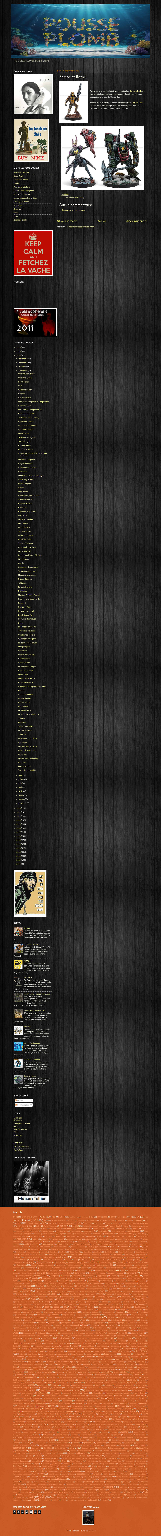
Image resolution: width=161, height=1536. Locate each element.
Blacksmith (105, 1254)
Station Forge (110, 1445)
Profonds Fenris (24, 445)
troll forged (110, 1469)
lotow (130, 1362)
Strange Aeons (115, 1448)
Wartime (103, 1490)
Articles (19, 1100)
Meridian (20, 1375)
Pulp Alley (87, 1411)
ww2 (42, 1497)
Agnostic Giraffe (115, 1226)
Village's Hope (112, 1479)
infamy (15, 1348)
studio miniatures (59, 1451)
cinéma (134, 1268)
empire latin (27, 1304)
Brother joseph (74, 1263)
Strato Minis (143, 1448)
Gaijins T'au (23, 515)
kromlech (89, 1357)
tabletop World (126, 1453)
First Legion (132, 1312)
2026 (18, 347)
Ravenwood (144, 1416)
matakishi (123, 1370)
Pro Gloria (140, 1409)
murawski (35, 1388)
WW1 (16, 213)
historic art (142, 1341)
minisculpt (16, 1382)
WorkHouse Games (75, 1495)
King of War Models (46, 1354)
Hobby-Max (48, 1343)
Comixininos (80, 1273)
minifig (142, 1380)
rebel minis (61, 1419)
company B (132, 1273)
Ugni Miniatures (54, 1474)
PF (53, 1406)
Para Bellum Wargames (35, 1403)
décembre (23, 359)
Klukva (97, 1354)
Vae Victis (50, 1476)
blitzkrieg (16, 1257)
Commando (100, 1273)
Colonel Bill (41, 1273)
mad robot (108, 1364)
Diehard (19, 1294)
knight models (110, 1354)
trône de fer (39, 1471)
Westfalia (36, 1492)
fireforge (95, 1312)
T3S (54, 1453)
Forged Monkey (109, 1315)
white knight (92, 1492)
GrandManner (50, 1330)
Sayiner (46, 1432)
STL (72, 1448)
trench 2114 (74, 1469)
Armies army (35, 1236)
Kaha (51, 1351)
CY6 (120, 1283)
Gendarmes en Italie (26, 635)
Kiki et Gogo (141, 1351)
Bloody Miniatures (132, 1257)
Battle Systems (44, 1247)
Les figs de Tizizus (21, 1146)
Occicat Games (121, 1396)
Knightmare (125, 1354)
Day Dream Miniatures (94, 1288)
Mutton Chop (80, 1388)
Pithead (122, 1406)
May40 (30, 1372)
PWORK (40, 1414)
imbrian (56, 1346)
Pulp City (96, 1411)
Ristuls (70, 1424)
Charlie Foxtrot (97, 1268)
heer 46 (109, 1338)
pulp (69, 1411)
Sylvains (21, 718)
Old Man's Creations (49, 1398)
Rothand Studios (46, 1427)
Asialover (21, 1239)
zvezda (104, 1500)
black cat (62, 1252)
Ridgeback (61, 1424)
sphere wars (101, 1443)
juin (20, 783)
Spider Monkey (115, 1443)
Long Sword (95, 1362)
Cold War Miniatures (27, 1273)
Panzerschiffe (141, 1401)
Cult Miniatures (43, 1283)
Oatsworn (91, 1396)
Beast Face (35, 1249)
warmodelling (26, 1490)
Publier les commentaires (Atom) (81, 227)
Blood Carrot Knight (80, 1257)
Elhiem (81, 1302)
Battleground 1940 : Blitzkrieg (30, 555)
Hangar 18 (120, 1335)
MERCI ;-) (28, 961)
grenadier (52, 1333)
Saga (53, 1429)
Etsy (71, 1307)
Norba (85, 1393)
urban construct (139, 1474)
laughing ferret (95, 1359)
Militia (21, 1377)
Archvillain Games (125, 1234)
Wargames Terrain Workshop (39, 1487)
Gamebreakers (18, 1323)
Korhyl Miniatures (64, 1357)
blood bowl (60, 1257)
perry (32, 1406)
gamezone (53, 1323)
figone (37, 1312)
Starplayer (96, 1445)
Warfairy (126, 1482)
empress (70, 1304)
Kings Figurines (77, 1354)
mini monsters (78, 1377)
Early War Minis (62, 1299)
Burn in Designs (107, 1263)
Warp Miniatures (55, 1490)
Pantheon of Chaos (116, 1401)
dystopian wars (19, 1299)
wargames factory (113, 1484)
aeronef (75, 1226)
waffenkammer (39, 1482)
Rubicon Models (90, 1427)
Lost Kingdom (118, 1362)
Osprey (55, 1401)
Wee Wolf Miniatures (117, 1490)
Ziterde (71, 1500)
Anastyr (27, 1231)
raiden (26, 1416)
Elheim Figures (69, 1302)
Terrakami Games (19, 1458)
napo (30, 1390)
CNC (123, 1270)
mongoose (42, 1385)
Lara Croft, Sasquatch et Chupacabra (33, 402)
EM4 (125, 1302)
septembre (23, 371)
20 (138, 1216)
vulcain (24, 1482)
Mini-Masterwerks (115, 1377)
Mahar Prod (52, 1367)
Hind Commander (25, 671)
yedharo (117, 1497)
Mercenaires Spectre (26, 460)
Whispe (55, 1492)
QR (70, 1414)
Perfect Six (22, 1406)
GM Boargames (20, 1328)
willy (146, 1492)
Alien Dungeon (83, 1228)
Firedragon (85, 1312)
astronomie (89, 1239)
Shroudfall (68, 1437)
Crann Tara (59, 1278)
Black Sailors (25, 1254)
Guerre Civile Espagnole (24, 191)
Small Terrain (93, 1440)
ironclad (88, 1348)
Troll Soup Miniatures (139, 1469)
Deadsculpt (135, 1288)
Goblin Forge (32, 1328)
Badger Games (63, 1244)
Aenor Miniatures (50, 1226)
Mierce (136, 1375)
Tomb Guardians (76, 1466)
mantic (30, 1369)
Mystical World (121, 1388)
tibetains (28, 1464)
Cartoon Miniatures (124, 1265)
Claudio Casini (31, 1270)
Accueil (102, 221)
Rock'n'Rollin (111, 1424)
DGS (102, 1291)
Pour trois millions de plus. (35, 1010)
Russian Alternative (116, 1427)
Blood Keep (95, 1257)
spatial (26, 1442)
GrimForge (99, 1333)
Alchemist (68, 1228)
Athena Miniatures (132, 1239)
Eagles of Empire (46, 1299)
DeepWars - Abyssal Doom (29, 495)
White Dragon (78, 1492)
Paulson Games (94, 1403)
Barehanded (17, 1247)
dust (115, 1297)
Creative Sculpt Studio (100, 1278)
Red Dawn (22, 507)
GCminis (132, 1323)
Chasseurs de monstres (28, 567)
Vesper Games (29, 1479)
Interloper (36, 1348)
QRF (76, 1414)
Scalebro (95, 1432)
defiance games (43, 1291)
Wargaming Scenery (73, 1487)
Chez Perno (18, 1143)
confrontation (40, 1276)
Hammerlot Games (107, 1336)
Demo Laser (74, 1291)
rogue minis (140, 1424)
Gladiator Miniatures (127, 1325)
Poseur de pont (24, 483)
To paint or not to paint (27, 571)
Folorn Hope (42, 1315)
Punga (117, 1411)
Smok (114, 1440)
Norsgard (127, 1393)
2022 (18, 812)
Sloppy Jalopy (63, 1440)
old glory (36, 1398)
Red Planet (30, 1422)
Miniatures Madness (98, 1380)
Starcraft (27, 1027)
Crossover (92, 1281)
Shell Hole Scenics (33, 1437)
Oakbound (62, 1396)
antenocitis (88, 1231)
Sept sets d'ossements (27, 426)
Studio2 (73, 1450)
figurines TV (48, 1312)
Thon (64, 1461)
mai (20, 787)
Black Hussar (110, 1252)
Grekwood (41, 1333)
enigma (103, 1304)
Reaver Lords (50, 1419)
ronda (35, 1427)
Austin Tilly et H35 (25, 480)
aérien (63, 1226)
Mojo (131, 1382)
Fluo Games (21, 1315)
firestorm (120, 1312)
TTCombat (75, 1471)
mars (21, 795)
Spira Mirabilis (129, 1443)
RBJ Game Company (23, 1419)
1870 (99, 1217)
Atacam (119, 1239)
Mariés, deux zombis (26, 679)
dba (106, 1289)
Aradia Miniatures (48, 1234)
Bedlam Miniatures (57, 1249)
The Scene (112, 1458)
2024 (18, 355)
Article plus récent (67, 221)
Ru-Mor (79, 1427)
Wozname (130, 1495)
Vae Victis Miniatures (64, 1477)
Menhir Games (136, 1372)
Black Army (20, 1252)
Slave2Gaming (21, 1440)
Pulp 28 (78, 1411)
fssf (83, 1320)
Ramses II (22, 472)
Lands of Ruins (32, 1359)
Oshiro (47, 1401)
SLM (53, 1440)
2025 (18, 351)
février (21, 799)
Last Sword (82, 1359)
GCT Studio (142, 1323)
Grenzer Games (65, 1333)
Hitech (15, 1343)
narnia (43, 1390)
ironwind (98, 1348)
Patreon (79, 1403)
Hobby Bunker (36, 1343)
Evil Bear (115, 1307)
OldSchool (93, 1398)
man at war (80, 1367)
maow (51, 1370)
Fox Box (111, 1317)
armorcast (48, 1236)
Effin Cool (45, 1302)
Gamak (143, 1320)
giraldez (112, 1325)
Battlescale (124, 1247)
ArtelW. (100, 1236)
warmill (15, 1490)
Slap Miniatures (142, 1437)
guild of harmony (42, 1336)
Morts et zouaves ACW (27, 746)
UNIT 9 (106, 1474)
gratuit (70, 1330)
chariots (85, 1268)
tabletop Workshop (111, 1453)
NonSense (76, 1393)
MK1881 (88, 1382)
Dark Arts (39, 1286)
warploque (80, 1490)
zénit (54, 1500)
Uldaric (64, 1474)
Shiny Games (57, 1437)
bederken (44, 1249)
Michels (62, 1375)
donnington (91, 1294)
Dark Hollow (80, 1286)
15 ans (27, 928)
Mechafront (59, 1372)
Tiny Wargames (140, 1463)
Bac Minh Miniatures (139, 1241)
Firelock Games (108, 1312)
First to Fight (143, 1312)
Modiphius (121, 1382)
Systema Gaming (35, 1453)
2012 (18, 852)
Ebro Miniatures (108, 1299)
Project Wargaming (29, 1411)
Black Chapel (75, 1252)
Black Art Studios (32, 1252)
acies (108, 1223)
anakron (145, 1228)
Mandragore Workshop (106, 1367)
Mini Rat (90, 1377)
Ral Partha (52, 1416)
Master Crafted (94, 1369)
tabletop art (81, 1453)
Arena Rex (140, 1234)
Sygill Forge (20, 1453)
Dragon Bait (136, 1294)
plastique (64, 1409)
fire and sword (72, 1312)
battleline (114, 1247)
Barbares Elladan (25, 504)
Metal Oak (52, 1375)
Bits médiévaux (24, 398)
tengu (84, 1456)
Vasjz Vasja (135, 1476)
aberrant (88, 1223)
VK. (132, 1479)
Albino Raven (55, 1228)
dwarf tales (126, 1297)
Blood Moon (105, 1257)
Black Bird (53, 1252)
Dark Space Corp (142, 1286)
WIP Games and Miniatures (27, 1495)
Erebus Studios (129, 1304)
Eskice (39, 1307)
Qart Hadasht (61, 1414)
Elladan (105, 1302)
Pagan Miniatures (101, 1401)
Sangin (73, 1429)
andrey (35, 1231)
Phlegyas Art (63, 1406)
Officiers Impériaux (26, 519)
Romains (27, 1427)
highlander (110, 1341)
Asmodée (44, 1239)
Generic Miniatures (44, 1325)
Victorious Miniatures (77, 1479)
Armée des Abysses (26, 631)
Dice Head (126, 1291)
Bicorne (113, 1249)
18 (92, 1217)
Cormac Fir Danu (25, 390)
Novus (39, 1396)
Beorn (20, 623)
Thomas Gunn (51, 1461)
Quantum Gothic (89, 1414)
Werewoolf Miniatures (135, 1490)
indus (124, 1346)
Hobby (26, 1343)
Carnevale (88, 1265)
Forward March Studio (64, 1317)
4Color (129, 1220)
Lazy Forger (107, 1359)
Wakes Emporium (67, 1482)
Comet (21, 488)
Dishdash (43, 1294)
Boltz (76, 1260)
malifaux (68, 1367)
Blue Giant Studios (20, 1260)
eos (110, 1304)
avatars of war (66, 1242)
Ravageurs (22, 591)
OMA (110, 1398)
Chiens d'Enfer (24, 663)
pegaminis (133, 1403)
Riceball (52, 1424)
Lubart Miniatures (27, 1364)
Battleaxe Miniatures (78, 1247)
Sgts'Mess (117, 1435)
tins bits (95, 1463)
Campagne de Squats (27, 639)
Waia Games (54, 1482)
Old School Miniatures (67, 1398)
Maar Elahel (23, 492)
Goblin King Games (46, 1328)
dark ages (26, 1286)
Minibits (133, 1380)
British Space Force (26, 615)
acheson (98, 1223)
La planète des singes (27, 667)
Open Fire (38, 1401)
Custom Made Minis (82, 1283)
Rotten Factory (60, 1427)
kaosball (71, 1351)
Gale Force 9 (116, 1320)
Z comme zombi (20, 220)
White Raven (105, 1492)
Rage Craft (136, 1414)
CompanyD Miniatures (24, 1275)
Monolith (55, 1385)
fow (99, 1317)
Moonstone (88, 1385)
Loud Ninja (141, 1362)
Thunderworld (17, 1463)
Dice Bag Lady (113, 1291)
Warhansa (97, 1487)
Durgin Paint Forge (103, 1297)
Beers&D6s (70, 1249)
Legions (31, 1362)
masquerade (81, 1370)
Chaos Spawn (59, 1268)
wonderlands (49, 1495)
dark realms (130, 1286)
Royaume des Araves (27, 619)
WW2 (16, 216)
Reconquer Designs (78, 1419)
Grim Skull (89, 1333)
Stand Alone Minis (62, 1445)
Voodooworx (141, 1479)
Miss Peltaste (23, 559)
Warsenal (92, 1490)
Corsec (113, 1276)
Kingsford (89, 1354)
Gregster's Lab (28, 1333)
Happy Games (132, 1336)
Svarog (145, 1451)
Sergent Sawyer (24, 531)
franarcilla (16, 1320)
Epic (116, 1304)
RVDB (143, 1427)
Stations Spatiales (25, 695)
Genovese (57, 1325)
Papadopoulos (17, 1403)
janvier (22, 803)
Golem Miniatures (99, 1328)
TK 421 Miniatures (48, 1466)
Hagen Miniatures (76, 1335)
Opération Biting (25, 378)
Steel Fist (47, 1448)
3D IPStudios (92, 1220)
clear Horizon (67, 1270)
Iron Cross (78, 1348)
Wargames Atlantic (56, 1484)
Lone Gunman (83, 1362)
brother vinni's (89, 1263)
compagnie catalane (115, 1273)
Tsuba (65, 1471)
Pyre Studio (50, 1414)
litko (73, 1362)
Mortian (109, 1385)
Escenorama (28, 1307)
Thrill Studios (91, 1461)
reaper (37, 1419)
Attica (46, 1241)
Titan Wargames (33, 1466)
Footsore (54, 1315)
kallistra (60, 1351)
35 (45, 1220)
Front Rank (63, 1320)
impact (74, 1346)
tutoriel (119, 1471)
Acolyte (115, 1223)
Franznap (27, 1320)
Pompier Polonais (25, 449)
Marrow (71, 1370)
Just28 (33, 1351)
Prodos (16, 1411)
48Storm (121, 1220)
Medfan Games (71, 1372)
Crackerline (47, 1278)
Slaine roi (22, 734)
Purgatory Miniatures (27, 1414)
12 (54, 1217)
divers (52, 1294)
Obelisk (100, 1395)
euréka (90, 1307)
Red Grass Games (141, 1419)
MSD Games (141, 1385)
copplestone (102, 1276)
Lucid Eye (40, 1364)
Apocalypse (26, 1234)
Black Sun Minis (73, 1255)
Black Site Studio (55, 1255)
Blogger (92, 1531)
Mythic (133, 1388)
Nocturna (66, 1393)
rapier (98, 1416)
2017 (18, 832)
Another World (62, 1231)
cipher (145, 1268)
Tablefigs (71, 1453)
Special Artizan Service (58, 1443)
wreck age (20, 1497)
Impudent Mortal (88, 1346)
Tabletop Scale (96, 1453)
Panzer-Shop (129, 1401)
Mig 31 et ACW (24, 551)
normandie (96, 1393)
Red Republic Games (44, 1422)
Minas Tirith (23, 675)
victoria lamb (43, 1479)
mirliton (49, 1382)
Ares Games (17, 1236)
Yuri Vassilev (141, 1497)
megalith (105, 1372)
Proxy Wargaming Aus (57, 1411)
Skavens (21, 394)
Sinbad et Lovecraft (26, 611)
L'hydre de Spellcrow (26, 655)
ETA (65, 1307)
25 (147, 1217)
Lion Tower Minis (63, 1362)
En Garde (28, 977)
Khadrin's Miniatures (101, 1351)
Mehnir (116, 1372)
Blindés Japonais (25, 579)
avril (21, 791)
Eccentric (120, 1299)
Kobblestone (33, 1356)
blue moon (34, 1260)
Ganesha (78, 1323)
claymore (54, 1270)
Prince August (101, 1408)
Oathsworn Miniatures (77, 1396)
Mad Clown (97, 1364)
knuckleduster (18, 1357)
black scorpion (38, 1255)
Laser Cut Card (68, 1359)
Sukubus (106, 1451)
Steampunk (18, 209)
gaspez (122, 1323)
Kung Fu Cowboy (104, 1356)
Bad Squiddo (48, 1244)
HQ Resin (77, 1343)
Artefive (91, 1236)
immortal (66, 1346)
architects (96, 1234)
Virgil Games (124, 1479)
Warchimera (99, 1482)
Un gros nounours (25, 464)
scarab (104, 1432)
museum (46, 1388)
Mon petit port (24, 647)
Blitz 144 (143, 1254)
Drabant (109, 1294)
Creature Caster (116, 1278)
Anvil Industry (133, 1231)
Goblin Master (60, 1328)
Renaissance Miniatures (103, 1422)
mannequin (120, 1367)
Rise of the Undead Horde (29, 599)
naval (76, 1390)
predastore (89, 1409)
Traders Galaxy (29, 1469)
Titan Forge (17, 1466)
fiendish (138, 1310)
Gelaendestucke (28, 1325)
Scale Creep (64, 1432)
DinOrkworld (23, 707)
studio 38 (32, 1451)
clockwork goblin (84, 1270)
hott (68, 1343)
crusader (131, 1281)
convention (89, 1276)
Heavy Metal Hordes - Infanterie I (37, 994)
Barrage (33, 1247)
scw (36, 1435)
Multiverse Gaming (20, 1388)
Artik (109, 1236)
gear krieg (16, 1325)
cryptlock (143, 1281)
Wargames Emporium (97, 1484)
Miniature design (36, 1380)
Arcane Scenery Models (82, 1233)
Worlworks (103, 1495)
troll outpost (124, 1469)
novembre (23, 363)
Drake (34, 1296)
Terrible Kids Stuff (34, 1458)
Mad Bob (86, 1364)
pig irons (89, 1406)
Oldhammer (82, 1398)
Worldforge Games (90, 1495)
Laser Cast (43, 1359)
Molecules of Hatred (19, 1385)
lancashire (134, 1357)
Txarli (34, 1474)
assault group (58, 1239)
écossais (128, 1299)
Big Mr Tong (135, 1249)
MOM (31, 1385)
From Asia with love (22, 187)
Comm (91, 1273)
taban (60, 1453)
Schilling (114, 1432)
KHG (114, 1351)
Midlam (126, 1375)
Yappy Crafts (95, 1497)
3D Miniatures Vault (107, 1220)
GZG (66, 1336)
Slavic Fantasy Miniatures (39, 1440)
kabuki (41, 1351)
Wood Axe (61, 1495)
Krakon (78, 1357)
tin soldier (76, 1463)
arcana (69, 1233)
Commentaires (22, 1105)
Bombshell (85, 1260)
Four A (90, 1317)
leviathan (50, 1362)
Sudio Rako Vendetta (85, 1450)
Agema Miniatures (98, 1226)
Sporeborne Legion (26, 430)
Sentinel (74, 1435)
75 (43, 1223)
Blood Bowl (18, 176)
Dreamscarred (66, 1296)
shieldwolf (45, 1437)
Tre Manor (63, 1469)
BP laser (128, 1260)
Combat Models (53, 1273)
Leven (40, 1362)
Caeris (21, 563)
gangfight (100, 1323)
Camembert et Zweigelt (27, 468)
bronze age (60, 1263)
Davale (67, 1289)
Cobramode (132, 1270)
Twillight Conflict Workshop (137, 1471)
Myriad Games (93, 1388)
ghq (85, 1325)
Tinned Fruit (87, 1463)
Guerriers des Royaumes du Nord (32, 687)
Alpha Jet (22, 762)
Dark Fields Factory (53, 1286)
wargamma (87, 1487)
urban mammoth (20, 1477)
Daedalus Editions (131, 1283)
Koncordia (52, 1356)
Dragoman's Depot (122, 1294)
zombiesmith (92, 1500)
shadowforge (141, 1435)
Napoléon (18, 205)
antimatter (103, 1231)
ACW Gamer (22, 1226)
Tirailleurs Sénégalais (27, 438)
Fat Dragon (103, 1309)
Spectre (75, 1443)
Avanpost (54, 1242)
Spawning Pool (41, 1443)
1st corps (121, 1217)
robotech (101, 1424)
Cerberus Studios (45, 1268)
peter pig (43, 1406)
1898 (113, 1217)
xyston (83, 1497)
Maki (60, 1367)
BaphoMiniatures (122, 1244)
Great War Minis (117, 1330)
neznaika (16, 1393)
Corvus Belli (135, 91)
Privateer (127, 1409)
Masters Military (108, 1369)
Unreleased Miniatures (120, 1474)
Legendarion (139, 1359)
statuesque (124, 1445)
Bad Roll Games (31, 1244)
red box (105, 1419)
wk (40, 1495)
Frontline (75, 1320)
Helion (120, 1338)
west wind (24, 1492)
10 (44, 1216)
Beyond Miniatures (102, 1249)
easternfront (79, 1299)
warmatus (142, 1487)
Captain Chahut (24, 406)
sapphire (82, 1429)
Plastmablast (78, 1408)
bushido (120, 1263)
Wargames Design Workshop (77, 1484)
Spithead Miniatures (22, 1445)
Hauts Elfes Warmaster (27, 750)
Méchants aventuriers (27, 575)
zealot (25, 1500)
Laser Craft (54, 1359)
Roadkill (92, 1424)
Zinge (64, 1500)
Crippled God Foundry (133, 1278)
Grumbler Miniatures (27, 1335)
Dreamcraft (42, 1296)
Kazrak (87, 1351)
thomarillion (36, 1461)
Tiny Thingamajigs (125, 1464)
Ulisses (71, 1474)
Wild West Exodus (131, 1492)
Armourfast (60, 1236)
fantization (81, 1309)
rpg (70, 1427)
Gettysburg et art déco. (27, 738)
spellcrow (87, 1443)
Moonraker (76, 1385)
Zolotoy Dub (80, 1500)
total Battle (102, 1466)
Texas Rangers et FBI (27, 770)
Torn (93, 1466)
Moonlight (65, 1385)
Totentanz (129, 1466)
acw (146, 1223)
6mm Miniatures (33, 1223)
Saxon (38, 1432)
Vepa (143, 1477)
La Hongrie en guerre (27, 627)
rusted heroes (133, 1427)
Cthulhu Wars (17, 1283)
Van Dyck (87, 1477)
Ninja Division (41, 1393)
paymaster (107, 1403)
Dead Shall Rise (25, 539)
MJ (79, 1382)
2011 (18, 856)
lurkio (51, 1364)
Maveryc (145, 1370)
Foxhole (121, 1317)
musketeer (57, 1388)
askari (35, 1239)
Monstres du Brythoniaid (28, 758)
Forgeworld (122, 1315)
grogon (15, 1335)
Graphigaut (61, 1330)
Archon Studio (109, 1234)
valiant (78, 1477)
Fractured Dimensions (136, 1317)
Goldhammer (71, 1328)
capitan (60, 1265)
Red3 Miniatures (69, 1422)
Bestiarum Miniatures (85, 1249)
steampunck (19, 1448)
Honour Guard (59, 1343)
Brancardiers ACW (25, 683)
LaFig (125, 1357)
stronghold (20, 1451)
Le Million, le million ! (32, 945)
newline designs (121, 1390)
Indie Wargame (102, 1346)
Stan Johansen (45, 1445)
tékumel (39, 1456)
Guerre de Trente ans (22, 194)
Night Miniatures (27, 1393)
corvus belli (73, 198)
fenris (112, 1310)
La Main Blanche (25, 587)
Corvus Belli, (137, 103)
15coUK (73, 1217)
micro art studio (85, 1375)
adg (30, 1226)
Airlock (25, 1228)
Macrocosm (74, 1364)
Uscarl (33, 1477)
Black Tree (86, 1254)
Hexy (39, 1341)
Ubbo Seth (22, 651)
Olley (102, 1398)
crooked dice (77, 1281)
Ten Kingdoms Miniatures (70, 1456)
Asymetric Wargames (106, 1239)
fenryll (122, 1310)
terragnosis (125, 1456)
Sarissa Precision (96, 1429)
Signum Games (89, 1437)
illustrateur (26, 1346)
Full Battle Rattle (94, 1320)
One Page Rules (132, 1398)
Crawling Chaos (73, 1278)
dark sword (31, 1289)
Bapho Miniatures (107, 1244)
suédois (97, 1450)
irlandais (68, 1348)
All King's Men (98, 1228)
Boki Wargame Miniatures (53, 1260)
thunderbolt (129, 1461)
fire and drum (59, 1312)
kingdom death (61, 1354)
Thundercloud (141, 1461)
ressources (38, 1424)
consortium (78, 1276)
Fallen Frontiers (38, 1310)
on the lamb (119, 1398)
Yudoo (132, 1497)
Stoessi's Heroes (88, 1448)
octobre (22, 366)
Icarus (133, 1343)
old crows (27, 1398)
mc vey (48, 1372)
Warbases (88, 1482)
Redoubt (81, 1422)
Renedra (117, 1422)
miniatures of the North (117, 1380)
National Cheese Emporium (59, 1390)
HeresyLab (140, 1338)
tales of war (140, 1453)
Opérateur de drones (26, 374)
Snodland (121, 1440)
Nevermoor (107, 1390)
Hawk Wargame (64, 1338)
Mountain (119, 1385)
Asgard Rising (143, 1236)
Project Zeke (43, 1411)
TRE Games (50, 1469)
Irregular (127, 1348)
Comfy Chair (66, 1273)
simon (103, 1437)
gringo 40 (123, 1333)
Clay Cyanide (44, 1270)
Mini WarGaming (101, 1377)
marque (61, 1369)
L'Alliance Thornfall (32, 1060)
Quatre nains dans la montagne (31, 476)
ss (33, 1445)
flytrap (31, 1315)
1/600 (35, 1217)
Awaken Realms (118, 1241)
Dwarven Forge (140, 1297)
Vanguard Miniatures (103, 1477)
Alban (45, 1228)
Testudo (47, 1458)
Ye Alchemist (107, 1497)
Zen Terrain (44, 1500)
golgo (112, 1328)
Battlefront (101, 1247)
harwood (35, 1338)
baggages (76, 1244)
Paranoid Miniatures (56, 1403)
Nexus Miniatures (138, 1390)
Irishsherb (58, 1348)
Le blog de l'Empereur (18, 1119)
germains (66, 1325)
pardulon (68, 1403)
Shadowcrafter (128, 1435)
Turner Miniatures (91, 1471)
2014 (18, 844)
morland (99, 1385)
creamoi (84, 1278)
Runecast (103, 1427)
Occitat (132, 1395)
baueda (135, 1247)
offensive (16, 1398)
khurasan (124, 1351)
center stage (30, 1268)
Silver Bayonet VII (25, 499)
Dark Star (18, 1289)
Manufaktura (43, 1369)
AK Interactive (35, 1228)
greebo (130, 1330)
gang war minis (89, 1323)
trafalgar (40, 1469)
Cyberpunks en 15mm (27, 547)
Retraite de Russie (25, 422)
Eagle (33, 1299)
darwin (59, 1289)
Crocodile (24, 1281)
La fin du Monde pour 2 (27, 643)
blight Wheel (116, 1255)
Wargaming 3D (59, 1487)
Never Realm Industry (93, 1390)
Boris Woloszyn (115, 1260)
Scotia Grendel (139, 1432)
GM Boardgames (142, 1325)
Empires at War (58, 1304)
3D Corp (71, 1220)
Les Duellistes (24, 527)
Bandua (95, 1244)
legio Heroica (18, 1362)
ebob (90, 1299)
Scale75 (85, 1432)
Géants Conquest (25, 535)
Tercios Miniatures (112, 1456)
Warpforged (69, 1490)
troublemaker (53, 1471)
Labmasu (116, 1357)
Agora (126, 1226)
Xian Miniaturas (72, 1497)
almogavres (110, 1228)
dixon (64, 1294)
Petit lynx (22, 722)
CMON (113, 1270)
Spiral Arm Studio (142, 1443)
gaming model (66, 1323)
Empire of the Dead (41, 1304)
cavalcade (17, 1268)
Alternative (122, 1228)
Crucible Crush (106, 1281)
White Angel (65, 1492)
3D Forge (81, 1220)
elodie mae (116, 1302)
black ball (44, 1252)
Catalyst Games (140, 1265)
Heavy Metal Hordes (96, 1338)
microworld (114, 1375)
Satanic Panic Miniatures (132, 1429)
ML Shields (98, 1382)
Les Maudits (23, 523)
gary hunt (111, 1323)
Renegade (126, 1422)
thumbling (102, 1461)
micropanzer (100, 1375)
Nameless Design (19, 1390)
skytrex (131, 1437)
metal (29, 1375)
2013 (18, 848)
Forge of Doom (67, 1315)
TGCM (55, 1458)
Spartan (16, 1443)
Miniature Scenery (68, 1380)
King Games (32, 1354)
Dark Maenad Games (95, 1286)
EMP (132, 1302)
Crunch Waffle (120, 1281)
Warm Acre (123, 1487)
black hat (97, 1252)
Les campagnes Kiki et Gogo (25, 198)
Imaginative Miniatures (43, 1346)
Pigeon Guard (101, 1406)
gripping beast (137, 1333)
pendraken (143, 1403)
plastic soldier (49, 1409)
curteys (69, 1283)
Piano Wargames (77, 1406)
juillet (21, 779)
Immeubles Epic (24, 766)
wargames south (130, 1484)
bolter (69, 1260)
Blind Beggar (130, 1255)
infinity (81, 198)
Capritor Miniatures (74, 1265)
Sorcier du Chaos (25, 726)
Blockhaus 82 (47, 1257)
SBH (54, 1432)
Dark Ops (119, 1286)
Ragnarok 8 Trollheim (27, 511)
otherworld (67, 1401)
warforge (134, 1482)
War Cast (78, 1482)
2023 (18, 808)
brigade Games (45, 1263)
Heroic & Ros (18, 1341)
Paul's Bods (18, 1150)
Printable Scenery (115, 1408)
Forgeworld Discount (139, 1315)
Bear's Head (23, 1249)
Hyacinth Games (103, 1343)
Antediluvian (75, 1231)
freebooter (39, 1320)
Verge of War (17, 1479)
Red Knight (20, 1422)
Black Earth (87, 1252)
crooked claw (63, 1281)
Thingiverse (135, 1458)
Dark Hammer (68, 1286)
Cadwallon (21, 1265)
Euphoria (81, 1307)
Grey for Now (78, 1333)
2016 (18, 836)
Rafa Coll (116, 1414)
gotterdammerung (21, 1330)
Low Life (16, 1364)
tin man (66, 1464)
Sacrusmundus (43, 1429)
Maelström (131, 1364)
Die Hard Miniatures (140, 1291)
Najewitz (142, 1388)
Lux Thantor (61, 1364)
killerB (22, 1354)
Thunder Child (115, 1461)
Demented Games (59, 1291)
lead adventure (122, 1359)
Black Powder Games (126, 1252)
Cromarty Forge (50, 1281)
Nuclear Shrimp (50, 1395)
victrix (102, 1479)
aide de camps (136, 1226)
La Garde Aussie (25, 730)
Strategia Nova (129, 1448)
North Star (139, 1393)
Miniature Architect (131, 1377)
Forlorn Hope (39, 1317)
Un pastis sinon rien (32, 1043)
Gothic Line (144, 1328)
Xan (61, 1497)
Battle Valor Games (60, 1247)
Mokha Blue (142, 1382)
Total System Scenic (116, 1466)
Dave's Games (79, 1288)
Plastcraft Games (32, 1409)
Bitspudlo (144, 1249)
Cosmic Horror (30, 1076)
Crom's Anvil (37, 1281)
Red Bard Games (93, 1419)
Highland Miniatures (94, 1341)
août (21, 775)
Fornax (50, 1317)
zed (33, 1500)
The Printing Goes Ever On (72, 1458)
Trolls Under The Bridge (22, 1471)
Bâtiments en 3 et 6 (26, 414)
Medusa (83, 1372)
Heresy (129, 1338)
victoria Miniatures (58, 1479)
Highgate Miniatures (77, 1341)
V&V (41, 1477)
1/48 (15, 1217)
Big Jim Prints (123, 1249)
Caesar (33, 1265)
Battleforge (91, 1247)
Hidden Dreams (63, 1341)
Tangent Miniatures (19, 1456)
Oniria (143, 1398)
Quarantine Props (104, 1414)
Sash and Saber (114, 1429)
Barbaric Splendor (138, 1244)
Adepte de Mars (24, 698)
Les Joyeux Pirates (21, 202)
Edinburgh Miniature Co (23, 1302)
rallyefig (65, 1416)
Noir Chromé (23, 382)
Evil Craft (127, 1307)
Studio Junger (44, 1450)
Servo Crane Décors (103, 1435)
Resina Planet (26, 1424)
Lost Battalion (105, 1362)
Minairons (30, 1377)
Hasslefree (47, 1338)
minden (42, 1377)
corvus (121, 1276)
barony (26, 1247)
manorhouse (20, 1370)
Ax (127, 1242)
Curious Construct (57, 1283)
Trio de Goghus (24, 442)
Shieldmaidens (24, 659)
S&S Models (17, 1429)
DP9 (101, 1294)
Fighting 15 (27, 1312)
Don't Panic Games (77, 1294)
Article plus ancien (136, 221)
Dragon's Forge (24, 1296)
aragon (61, 1234)
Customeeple (97, 1283)
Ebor (97, 1299)
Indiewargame (114, 1346)
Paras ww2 (22, 754)
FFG (131, 1309)
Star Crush (76, 1445)
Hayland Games (81, 1338)
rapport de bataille (110, 1416)
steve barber (60, 1448)
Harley (26, 1338)
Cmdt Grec (22, 742)
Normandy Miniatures (114, 1393)
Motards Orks (23, 434)
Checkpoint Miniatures (114, 1268)
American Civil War (21, 172)
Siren (111, 1437)
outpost (89, 1401)
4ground (138, 1220)
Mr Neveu (129, 1385)
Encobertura (84, 1304)
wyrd (54, 1497)
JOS (26, 1351)
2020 (18, 820)
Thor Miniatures (76, 1461)
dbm (114, 1289)
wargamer (42, 1484)
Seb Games (47, 1435)
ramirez (74, 1416)
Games (42, 1323)
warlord (109, 1487)
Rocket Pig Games (125, 1424)
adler (38, 1226)
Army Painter (71, 1236)
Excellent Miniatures (20, 1310)
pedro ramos (119, 1403)
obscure (109, 1396)
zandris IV (16, 1500)
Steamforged (139, 1445)
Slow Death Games (78, 1440)
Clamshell (20, 1270)
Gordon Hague (122, 1328)
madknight (120, 1364)
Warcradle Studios (113, 1482)
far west (91, 1310)
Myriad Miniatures (107, 1388)
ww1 (31, 1497)
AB (79, 1223)
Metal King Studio (40, 1375)
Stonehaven (102, 1448)
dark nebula (109, 1286)
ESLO (47, 1307)
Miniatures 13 (83, 1380)
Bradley (137, 1260)
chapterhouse (73, 1268)
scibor (124, 1432)
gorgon (134, 1328)
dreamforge (53, 1297)
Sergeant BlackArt (87, 1435)
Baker (86, 1244)
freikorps (52, 1320)
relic (88, 1422)
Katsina (79, 1351)
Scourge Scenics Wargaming (22, 1435)
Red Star (57, 1422)
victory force (91, 1479)
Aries (26, 1236)
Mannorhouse (143, 1367)
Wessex (15, 1492)
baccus (16, 1244)
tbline (31, 1456)
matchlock (134, 1370)
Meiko (123, 1372)
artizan (130, 1236)
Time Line (57, 1464)
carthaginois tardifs (105, 1265)
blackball (96, 1254)
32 (34, 1220)
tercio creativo (95, 1456)
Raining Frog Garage (39, 1416)
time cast (46, 1464)
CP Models (33, 1278)
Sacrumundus (30, 1429)
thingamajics (124, 1458)
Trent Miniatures (98, 1469)
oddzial (140, 1396)
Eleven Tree (57, 1302)
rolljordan (16, 1427)
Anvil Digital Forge (118, 1231)
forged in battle (93, 1315)
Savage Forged (28, 1432)
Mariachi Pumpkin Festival (29, 595)
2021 (18, 816)
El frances (18, 1135)
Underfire (97, 1474)
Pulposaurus (108, 1411)
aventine (81, 1242)
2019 (18, 824)
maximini (19, 1372)
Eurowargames (104, 1307)
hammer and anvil (91, 1335)
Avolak (93, 1242)
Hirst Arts (132, 1341)
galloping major (131, 1320)
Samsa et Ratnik (25, 607)
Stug (20, 386)
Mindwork (53, 1377)
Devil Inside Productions (89, 1291)
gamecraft (30, 1323)
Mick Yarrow (72, 1375)
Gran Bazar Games (36, 1330)
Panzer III (22, 603)
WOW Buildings (116, 1495)
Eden (138, 1299)
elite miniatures (92, 1302)
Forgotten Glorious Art (21, 1317)
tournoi (140, 1466)
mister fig (60, 1382)
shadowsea (17, 1437)
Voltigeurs (22, 583)
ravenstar (132, 1416)
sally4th (64, 1429)
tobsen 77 (63, 1466)
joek (142, 1348)
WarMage (133, 1487)
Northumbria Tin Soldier (23, 1396)
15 (60, 1216)
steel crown (35, 1448)
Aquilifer (37, 1233)
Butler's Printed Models (138, 1263)
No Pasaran (55, 1393)
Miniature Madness (51, 1380)
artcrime (81, 1236)
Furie (105, 1320)
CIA (127, 1268)
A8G (54, 1223)
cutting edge (110, 1283)
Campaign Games (46, 1265)
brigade (28, 1262)
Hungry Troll (89, 1343)
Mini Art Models (65, 1377)
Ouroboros (80, 1401)
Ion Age (46, 1348)
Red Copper (117, 1419)
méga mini (94, 1372)
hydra (114, 1343)
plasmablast (17, 1409)
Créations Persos (21, 180)
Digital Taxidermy (32, 1294)
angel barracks (47, 1231)
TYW (41, 1474)
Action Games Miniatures (131, 1223)
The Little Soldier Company (94, 1458)
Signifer (77, 1437)
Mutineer (69, 1388)
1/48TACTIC (26, 1217)
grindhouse (111, 1333)
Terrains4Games (139, 1456)
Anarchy (19, 1231)
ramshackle (85, 1416)
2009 (18, 864)
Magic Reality (24, 1367)
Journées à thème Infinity (28, 418)
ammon (135, 1228)
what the (47, 1492)
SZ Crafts (46, 1453)
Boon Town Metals (101, 1260)
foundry (80, 1317)
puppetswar (129, 1411)
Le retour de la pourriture (28, 714)
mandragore (92, 1367)
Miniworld (39, 1382)
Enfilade (94, 1304)
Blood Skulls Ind (117, 1257)
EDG (146, 1299)
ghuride (94, 1325)
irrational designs (112, 1348)
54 (147, 1220)
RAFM (125, 1414)
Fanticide (71, 1310)
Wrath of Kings (142, 1495)
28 (67, 198)
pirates (111, 1406)
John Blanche (17, 1351)
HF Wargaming (50, 1341)
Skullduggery (121, 1437)
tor (86, 1466)
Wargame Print (31, 1484)
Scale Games (75, 1432)
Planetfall (141, 1406)
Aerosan (86, 1226)
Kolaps (42, 1357)
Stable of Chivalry (25, 543)
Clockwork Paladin (101, 1270)
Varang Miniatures (122, 1476)
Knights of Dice (139, 1354)
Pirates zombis (24, 703)
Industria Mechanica (137, 1346)
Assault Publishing (74, 1239)
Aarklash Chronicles (65, 1223)
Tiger (37, 1464)
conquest (66, 1276)
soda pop (131, 1440)
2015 (18, 840)
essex (56, 1307)
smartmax (104, 1440)
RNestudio (81, 1424)
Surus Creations (134, 1450)
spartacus (142, 1440)
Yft (126, 1497)
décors (25, 1291)
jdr (136, 1348)
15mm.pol (85, 1217)
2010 (18, 860)
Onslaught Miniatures (22, 1401)
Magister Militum (38, 1367)
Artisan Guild (119, 1236)
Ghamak (75, 1325)
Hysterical (124, 1343)
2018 (18, 828)
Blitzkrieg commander (32, 1257)
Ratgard (123, 1416)
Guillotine (56, 1336)
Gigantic (103, 1325)
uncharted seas (83, 1474)
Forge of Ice (81, 1315)
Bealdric (21, 691)
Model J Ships (109, 1382)
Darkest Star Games (47, 1288)
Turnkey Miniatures (107, 1471)
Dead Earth (123, 1289)
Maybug (39, 1372)
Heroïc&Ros (30, 1341)
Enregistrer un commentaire (73, 210)
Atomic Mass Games (32, 1242)
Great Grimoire (101, 1330)
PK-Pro (132, 1406)
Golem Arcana (84, 1328)
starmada (86, 1445)
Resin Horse (137, 1422)
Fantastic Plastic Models (56, 1310)
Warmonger (40, 1490)
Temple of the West (52, 1456)
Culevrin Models (30, 1283)
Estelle (16, 183)
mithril (71, 1382)
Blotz (142, 1257)
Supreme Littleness (119, 1451)
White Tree (116, 1492)
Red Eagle (128, 1419)
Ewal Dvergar (140, 1307)
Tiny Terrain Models (108, 1464)
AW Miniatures (104, 1242)
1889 (105, 1217)
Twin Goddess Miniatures (21, 1474)
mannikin (130, 1367)
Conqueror (55, 1276)
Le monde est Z (24, 710)
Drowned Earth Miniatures (83, 1297)
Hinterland (122, 1341)
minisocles (29, 1382)
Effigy (36, 1302)
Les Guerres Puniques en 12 (30, 410)
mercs (145, 1372)
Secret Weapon (62, 1435)
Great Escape (85, 1330)
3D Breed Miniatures (58, 1220)
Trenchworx (85, 1469)
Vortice (15, 1482)
